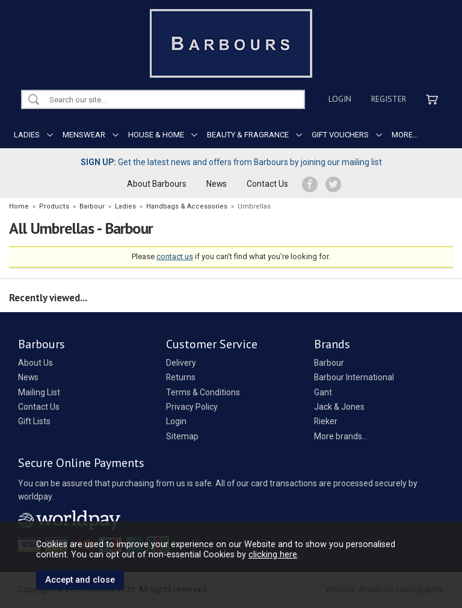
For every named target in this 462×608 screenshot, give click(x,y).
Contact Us (267, 184)
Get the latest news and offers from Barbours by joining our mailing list (231, 162)
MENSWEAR (84, 134)
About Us (35, 363)
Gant (323, 392)
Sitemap (182, 436)
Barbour (329, 363)
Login (339, 98)
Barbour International (354, 377)
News (216, 184)
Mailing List (39, 392)
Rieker (325, 421)
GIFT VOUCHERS (340, 134)
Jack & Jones (339, 407)
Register (388, 98)
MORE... (405, 134)
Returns (181, 377)
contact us (174, 256)
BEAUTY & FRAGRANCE (248, 134)
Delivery (181, 363)
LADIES (27, 134)
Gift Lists (34, 421)
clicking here (272, 554)
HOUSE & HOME (156, 134)
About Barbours (156, 184)
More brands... (341, 436)
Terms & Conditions (203, 392)
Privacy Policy (192, 407)
